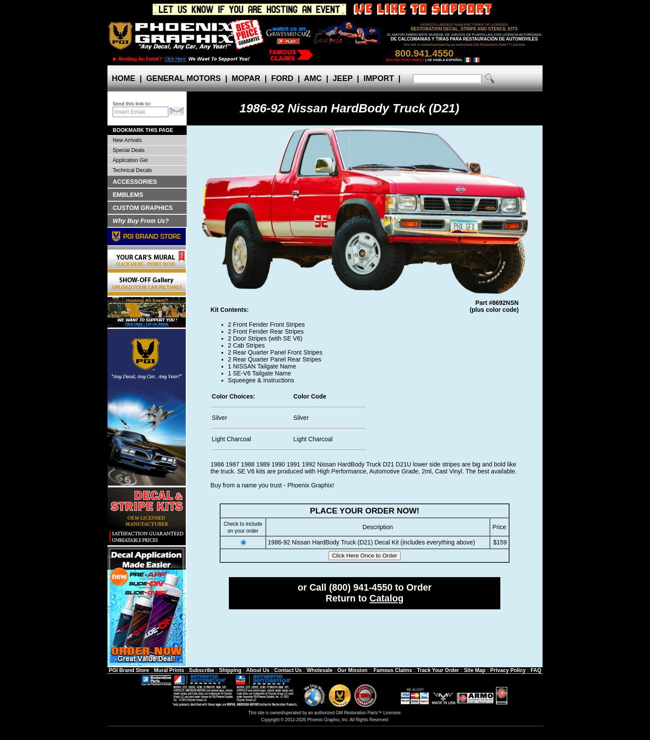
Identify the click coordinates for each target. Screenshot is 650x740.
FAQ (535, 670)
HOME (123, 78)
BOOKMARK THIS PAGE (143, 130)
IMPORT (378, 78)
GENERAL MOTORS (183, 78)
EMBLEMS (128, 194)
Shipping (230, 670)
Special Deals (128, 150)
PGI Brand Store (129, 670)
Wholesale (319, 670)
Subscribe (201, 670)
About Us (257, 670)
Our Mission (352, 670)
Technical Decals (132, 170)
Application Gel (130, 160)
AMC (313, 78)
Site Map (474, 670)
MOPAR (246, 78)
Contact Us (288, 670)
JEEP (342, 78)
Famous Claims (393, 670)
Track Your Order (438, 670)
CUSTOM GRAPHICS (143, 207)
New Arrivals (127, 140)
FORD (282, 78)
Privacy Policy (508, 670)
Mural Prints (169, 670)
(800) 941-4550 (360, 587)
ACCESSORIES (135, 181)
